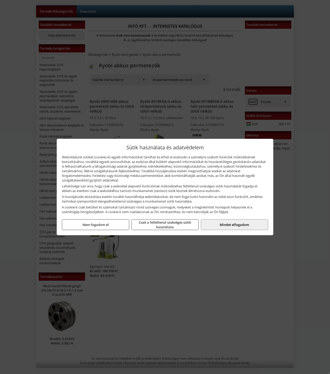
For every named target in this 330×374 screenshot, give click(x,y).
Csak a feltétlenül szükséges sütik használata (165, 224)
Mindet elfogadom (234, 224)
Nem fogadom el (95, 224)
